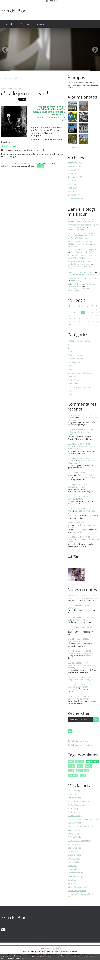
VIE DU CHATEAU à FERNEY (80, 256)
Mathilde (71, 498)
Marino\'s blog (74, 830)
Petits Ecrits (73, 380)
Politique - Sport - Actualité (80, 387)
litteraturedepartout (84, 221)
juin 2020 (72, 180)
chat (71, 761)
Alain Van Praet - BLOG (81, 252)
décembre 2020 (75, 177)
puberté (4, 166)
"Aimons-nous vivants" (78, 686)
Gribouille (73, 775)
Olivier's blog (73, 869)
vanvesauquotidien (76, 229)
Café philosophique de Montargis (82, 274)
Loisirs (70, 369)
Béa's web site (74, 847)
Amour (88, 766)
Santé (70, 391)
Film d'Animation (41, 163)
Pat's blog (72, 883)
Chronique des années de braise (82, 278)
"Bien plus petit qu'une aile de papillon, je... (81, 666)
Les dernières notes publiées (50, 951)
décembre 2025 (75, 163)
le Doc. (71, 432)
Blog (70, 348)
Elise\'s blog (73, 808)
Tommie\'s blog (75, 815)
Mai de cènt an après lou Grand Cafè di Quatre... (81, 285)
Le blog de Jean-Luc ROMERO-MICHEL (82, 266)
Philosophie (73, 383)
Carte (73, 556)
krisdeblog (72, 486)
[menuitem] (8, 24)
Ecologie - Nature (75, 355)
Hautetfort (55, 949)
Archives (25, 23)
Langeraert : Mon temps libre (81, 272)
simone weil (15, 166)
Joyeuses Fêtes (75, 641)
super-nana (82, 770)
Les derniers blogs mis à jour (31, 951)
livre (80, 766)
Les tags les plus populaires (69, 951)
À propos (41, 23)
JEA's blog (72, 880)
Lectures (72, 365)
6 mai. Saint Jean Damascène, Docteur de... (80, 242)
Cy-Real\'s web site (76, 805)
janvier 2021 (73, 173)
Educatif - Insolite (75, 358)
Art (69, 344)
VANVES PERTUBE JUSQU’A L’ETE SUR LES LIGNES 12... (83, 226)
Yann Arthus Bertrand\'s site (80, 826)
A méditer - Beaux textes (79, 341)
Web (70, 394)
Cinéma (71, 351)
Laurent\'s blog (74, 822)
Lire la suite (80, 87)
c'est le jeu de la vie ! (24, 93)
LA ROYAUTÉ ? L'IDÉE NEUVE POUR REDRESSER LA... (81, 234)
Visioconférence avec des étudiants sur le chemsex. (79, 262)
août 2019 (72, 191)
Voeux (70, 629)
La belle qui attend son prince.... (81, 511)
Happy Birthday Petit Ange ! (80, 679)
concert (79, 761)
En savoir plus (18, 958)
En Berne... (72, 607)
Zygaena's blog (74, 858)
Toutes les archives (75, 199)
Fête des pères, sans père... (80, 653)
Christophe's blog (75, 872)
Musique (71, 376)
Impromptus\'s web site (78, 801)
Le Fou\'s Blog (74, 790)
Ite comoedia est (75, 255)
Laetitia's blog (74, 862)
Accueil (8, 23)
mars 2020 (72, 188)
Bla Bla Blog (76, 280)
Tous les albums (74, 147)
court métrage (27, 166)
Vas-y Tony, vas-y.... (86, 474)
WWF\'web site (74, 812)
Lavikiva (71, 539)
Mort (71, 770)
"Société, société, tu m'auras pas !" (81, 433)
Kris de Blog (14, 10)
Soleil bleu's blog (75, 876)
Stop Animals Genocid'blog (79, 840)
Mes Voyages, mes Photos (80, 373)
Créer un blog (45, 949)
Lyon (83, 775)
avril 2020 (72, 184)
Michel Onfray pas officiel (79, 887)
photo (71, 766)
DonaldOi (72, 417)
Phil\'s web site (74, 797)
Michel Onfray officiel (77, 890)
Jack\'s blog (73, 794)
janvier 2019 (73, 195)
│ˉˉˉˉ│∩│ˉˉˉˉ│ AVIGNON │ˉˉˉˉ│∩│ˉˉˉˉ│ (79, 289)
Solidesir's (72, 865)
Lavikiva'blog (73, 833)
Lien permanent (9, 163)
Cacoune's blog (74, 854)
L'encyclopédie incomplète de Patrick (81, 895)
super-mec (92, 761)
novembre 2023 (75, 166)
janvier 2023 (73, 170)
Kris (69, 510)
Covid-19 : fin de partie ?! (79, 698)
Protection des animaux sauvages (83, 819)
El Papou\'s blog (75, 837)
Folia (83, 486)
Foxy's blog (73, 851)
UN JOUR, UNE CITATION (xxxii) (82, 249)
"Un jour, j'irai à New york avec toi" (83, 418)
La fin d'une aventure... (78, 619)
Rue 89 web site (75, 844)
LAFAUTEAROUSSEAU (77, 237)
